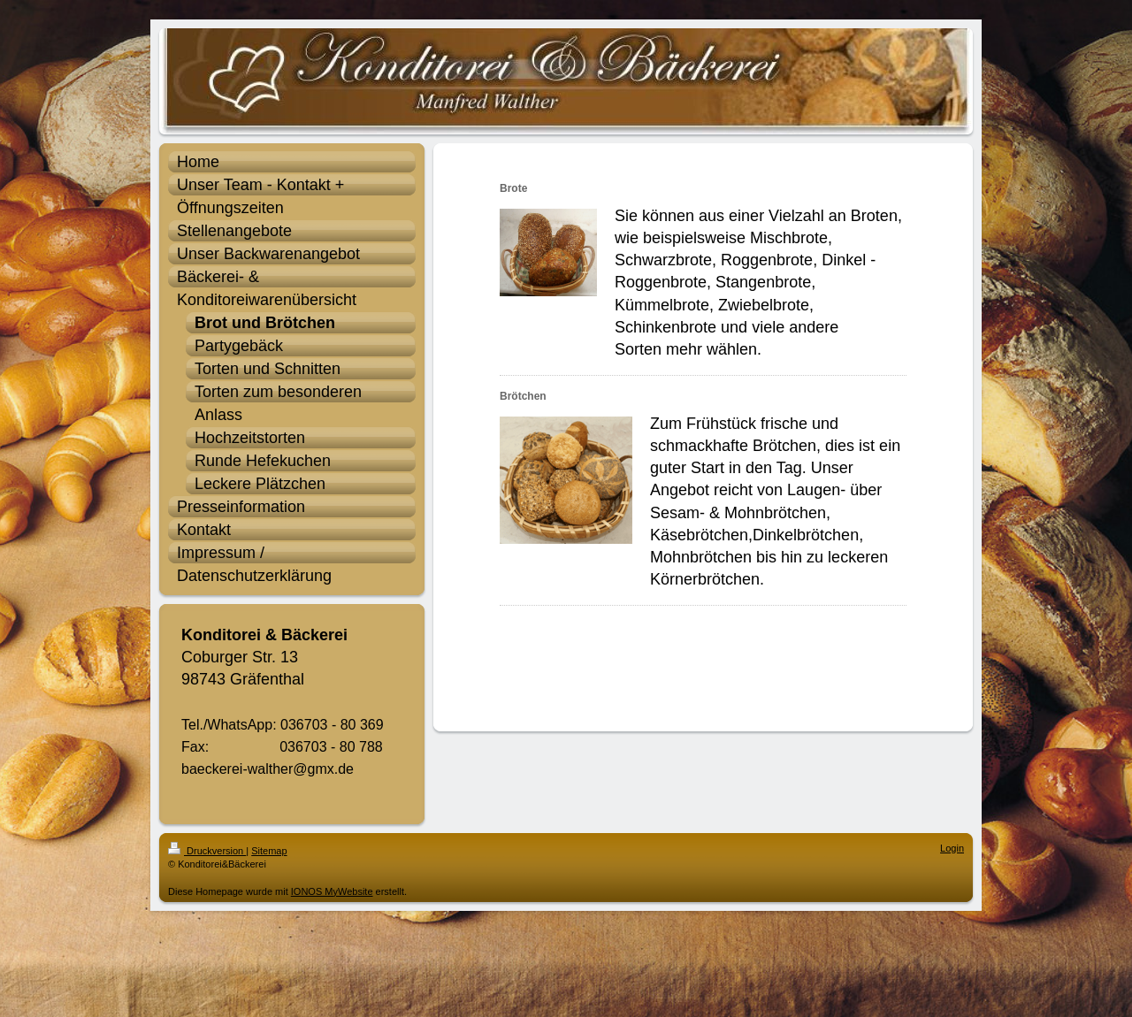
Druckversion (207, 850)
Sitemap (269, 850)
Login (952, 848)
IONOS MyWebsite (332, 891)
